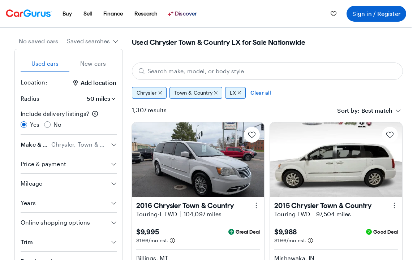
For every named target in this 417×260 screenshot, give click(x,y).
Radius (30, 98)
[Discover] (183, 13)
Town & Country (196, 93)
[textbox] (376, 110)
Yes (35, 124)
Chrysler (149, 93)
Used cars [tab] (45, 63)
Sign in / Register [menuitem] (376, 13)
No (57, 124)
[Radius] (99, 98)
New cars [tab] (93, 63)
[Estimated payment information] (172, 240)
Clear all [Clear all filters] (260, 93)
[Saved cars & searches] (333, 14)
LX (235, 93)
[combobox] (92, 41)
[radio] (24, 124)
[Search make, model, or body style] (267, 71)
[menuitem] (67, 13)
